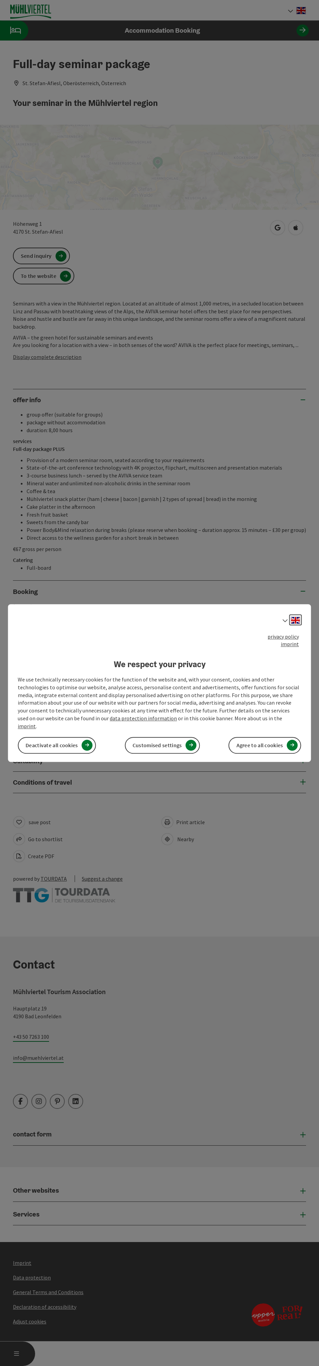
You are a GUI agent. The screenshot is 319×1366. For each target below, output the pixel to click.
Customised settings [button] (157, 745)
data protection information (143, 718)
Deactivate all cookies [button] (52, 745)
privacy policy (283, 636)
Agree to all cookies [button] (260, 745)
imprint (290, 644)
